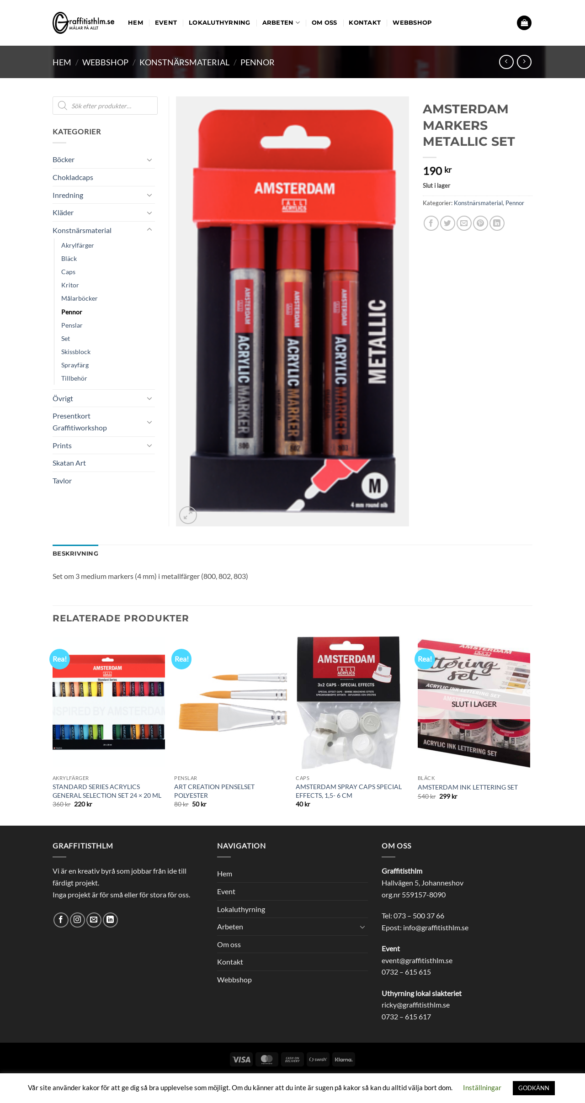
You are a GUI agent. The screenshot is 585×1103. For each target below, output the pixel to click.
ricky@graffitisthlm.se (416, 1004)
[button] (524, 23)
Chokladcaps (73, 177)
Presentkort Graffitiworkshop (80, 421)
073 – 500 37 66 (419, 915)
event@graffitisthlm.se (417, 960)
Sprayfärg (75, 365)
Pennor (257, 62)
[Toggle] (149, 159)
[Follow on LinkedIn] (110, 920)
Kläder (63, 212)
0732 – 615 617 (406, 1016)
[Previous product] (524, 62)
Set (65, 338)
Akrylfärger (77, 245)
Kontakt (365, 22)
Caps (68, 272)
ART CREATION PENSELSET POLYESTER (214, 791)
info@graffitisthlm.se (435, 927)
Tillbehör (74, 378)
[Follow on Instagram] (77, 920)
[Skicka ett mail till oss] (93, 920)
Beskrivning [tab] (75, 553)
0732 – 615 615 (406, 971)
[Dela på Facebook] (431, 223)
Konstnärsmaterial (184, 62)
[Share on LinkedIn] (497, 223)
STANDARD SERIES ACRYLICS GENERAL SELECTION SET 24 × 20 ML (107, 791)
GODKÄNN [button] (533, 1088)
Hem (135, 22)
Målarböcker (79, 298)
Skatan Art (69, 462)
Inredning (68, 195)
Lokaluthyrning (219, 22)
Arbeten (281, 22)
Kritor (70, 285)
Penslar (72, 325)
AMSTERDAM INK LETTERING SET (468, 787)
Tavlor (62, 480)
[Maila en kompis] (464, 223)
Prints (62, 445)
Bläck (69, 258)
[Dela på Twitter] (447, 223)
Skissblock (75, 351)
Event (166, 22)
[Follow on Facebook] (61, 920)
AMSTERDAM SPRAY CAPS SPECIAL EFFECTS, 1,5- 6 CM (349, 791)
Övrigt (63, 398)
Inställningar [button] (482, 1087)
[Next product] (506, 62)
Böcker (63, 159)
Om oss (324, 22)
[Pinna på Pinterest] (480, 223)
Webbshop (412, 22)
